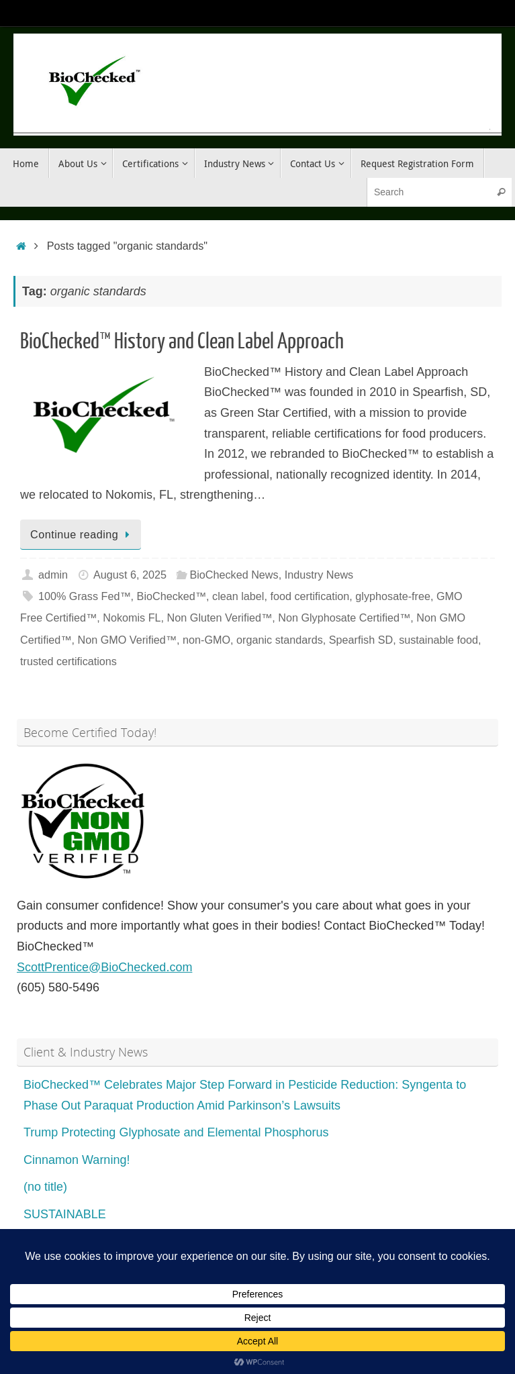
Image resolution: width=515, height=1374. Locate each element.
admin (53, 575)
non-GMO (206, 640)
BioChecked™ (171, 596)
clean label (238, 596)
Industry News (319, 575)
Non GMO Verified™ (127, 640)
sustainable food (438, 640)
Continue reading (83, 534)
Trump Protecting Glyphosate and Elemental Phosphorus (176, 1132)
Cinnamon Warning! (77, 1160)
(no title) (45, 1186)
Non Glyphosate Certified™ (344, 617)
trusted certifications (68, 661)
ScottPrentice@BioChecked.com (104, 967)
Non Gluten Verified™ (220, 617)
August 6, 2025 (130, 575)
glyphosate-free (392, 596)
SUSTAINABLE (65, 1214)
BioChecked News (233, 575)
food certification (309, 596)
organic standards (279, 640)
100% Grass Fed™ (84, 596)
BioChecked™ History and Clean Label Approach (182, 342)
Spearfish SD (361, 640)
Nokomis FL (131, 617)
